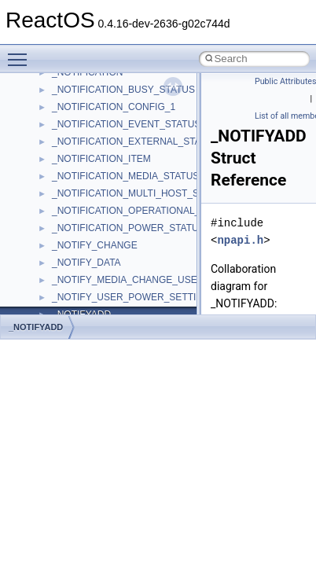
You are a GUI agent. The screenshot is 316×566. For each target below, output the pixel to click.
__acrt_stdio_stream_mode (109, 207)
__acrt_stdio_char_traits (102, 155)
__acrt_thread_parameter (105, 224)
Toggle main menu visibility (21, 53)
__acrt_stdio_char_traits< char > (119, 172)
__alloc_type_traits (91, 242)
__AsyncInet (78, 259)
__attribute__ (79, 276)
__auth (66, 294)
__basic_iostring (86, 311)
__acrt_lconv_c (84, 121)
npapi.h (240, 240)
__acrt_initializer (86, 103)
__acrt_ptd (74, 138)
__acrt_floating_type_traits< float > (124, 86)
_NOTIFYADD (36, 327)
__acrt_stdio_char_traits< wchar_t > (127, 190)
